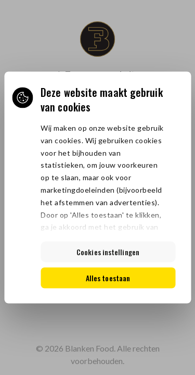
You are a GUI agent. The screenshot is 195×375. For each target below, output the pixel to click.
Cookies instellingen (107, 251)
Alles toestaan (108, 277)
